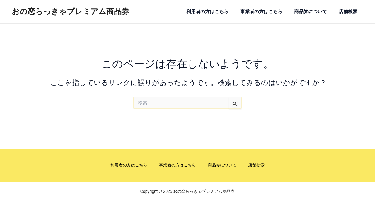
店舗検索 (349, 11)
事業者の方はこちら (262, 11)
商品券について (311, 11)
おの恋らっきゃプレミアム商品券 (70, 11)
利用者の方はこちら (208, 11)
